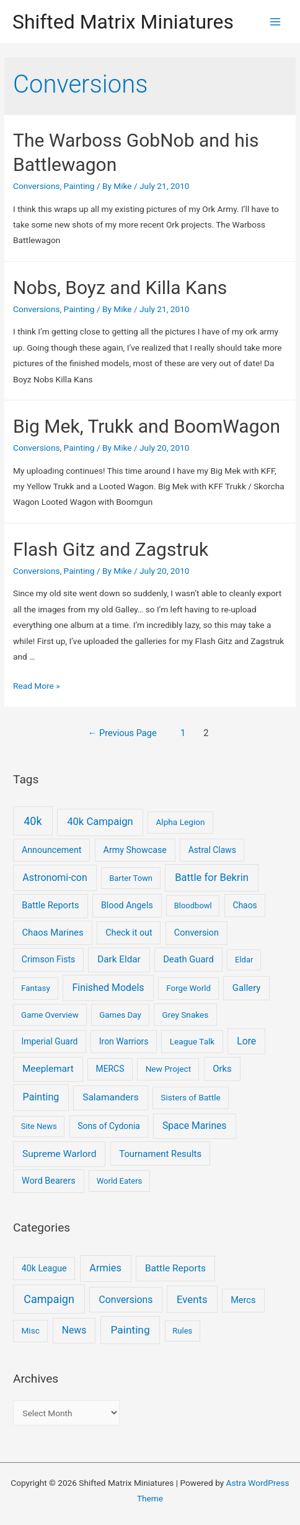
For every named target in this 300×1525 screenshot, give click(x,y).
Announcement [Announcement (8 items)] (52, 850)
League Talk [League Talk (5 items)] (192, 1041)
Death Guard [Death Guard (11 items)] (188, 959)
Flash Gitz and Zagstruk (110, 549)
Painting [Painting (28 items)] (41, 1097)
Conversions (36, 186)
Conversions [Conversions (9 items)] (126, 1300)
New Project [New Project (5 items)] (169, 1069)
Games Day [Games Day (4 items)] (120, 1015)
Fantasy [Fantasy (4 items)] (35, 988)
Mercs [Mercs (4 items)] (243, 1300)
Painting (79, 186)
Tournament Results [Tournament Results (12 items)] (160, 1153)
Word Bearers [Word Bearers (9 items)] (49, 1181)
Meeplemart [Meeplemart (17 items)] (48, 1068)
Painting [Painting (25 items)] (129, 1330)
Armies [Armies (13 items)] (105, 1268)
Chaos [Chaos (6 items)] (244, 905)
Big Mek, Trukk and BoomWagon (146, 426)
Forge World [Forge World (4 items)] (188, 988)
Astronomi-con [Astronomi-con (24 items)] (54, 877)
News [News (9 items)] (74, 1330)
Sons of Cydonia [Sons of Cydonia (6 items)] (108, 1126)
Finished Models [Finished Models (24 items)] (108, 987)
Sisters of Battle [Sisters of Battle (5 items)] (191, 1097)
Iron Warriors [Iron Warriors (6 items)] (124, 1041)
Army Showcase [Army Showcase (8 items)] (135, 850)
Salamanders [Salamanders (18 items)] (110, 1097)
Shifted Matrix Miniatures (123, 22)
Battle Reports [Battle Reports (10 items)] (50, 905)
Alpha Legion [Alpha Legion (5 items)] (180, 822)
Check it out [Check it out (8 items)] (128, 933)
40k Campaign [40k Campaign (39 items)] (100, 821)
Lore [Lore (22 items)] (246, 1041)
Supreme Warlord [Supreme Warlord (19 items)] (59, 1153)
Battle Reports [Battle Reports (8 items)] (175, 1268)
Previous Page (122, 733)
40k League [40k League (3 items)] (44, 1268)
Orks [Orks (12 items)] (222, 1068)
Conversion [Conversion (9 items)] (196, 933)
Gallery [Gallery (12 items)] (246, 987)
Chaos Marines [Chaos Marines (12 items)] (52, 932)
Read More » (36, 686)
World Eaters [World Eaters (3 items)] (120, 1181)
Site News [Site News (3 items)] (39, 1126)
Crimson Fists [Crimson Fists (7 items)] (49, 959)
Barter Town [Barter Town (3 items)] (130, 878)
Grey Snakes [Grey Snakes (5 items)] (185, 1015)
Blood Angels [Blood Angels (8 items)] (127, 905)
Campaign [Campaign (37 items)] (49, 1299)
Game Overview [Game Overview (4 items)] (50, 1015)
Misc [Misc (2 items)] (30, 1330)
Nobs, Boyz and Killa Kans (120, 287)
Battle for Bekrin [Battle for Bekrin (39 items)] (212, 877)
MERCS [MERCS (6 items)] (110, 1069)
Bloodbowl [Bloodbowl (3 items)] (193, 905)
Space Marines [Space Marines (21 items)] (194, 1125)
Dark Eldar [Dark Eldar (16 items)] (119, 959)
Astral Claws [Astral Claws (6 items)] (212, 850)
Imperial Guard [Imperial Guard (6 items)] (50, 1041)
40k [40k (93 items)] (33, 820)
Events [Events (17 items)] (192, 1299)
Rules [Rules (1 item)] (182, 1330)
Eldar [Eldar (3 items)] (244, 959)
